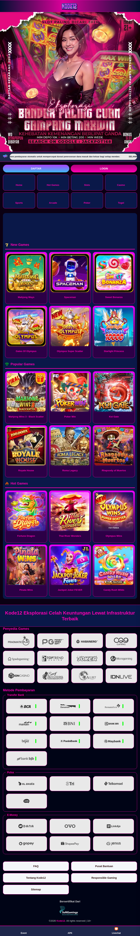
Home (19, 182)
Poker (87, 200)
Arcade (53, 200)
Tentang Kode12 (36, 877)
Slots (87, 182)
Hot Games (53, 182)
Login (104, 168)
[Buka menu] (6, 6)
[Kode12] (70, 6)
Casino (121, 182)
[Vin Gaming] (70, 910)
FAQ (36, 866)
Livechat (116, 930)
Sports (19, 200)
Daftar (36, 168)
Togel (121, 200)
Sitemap (36, 889)
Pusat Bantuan (104, 866)
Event (24, 930)
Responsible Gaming (104, 877)
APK (70, 930)
